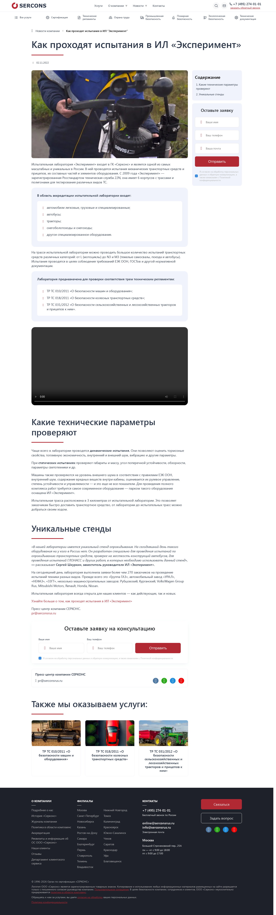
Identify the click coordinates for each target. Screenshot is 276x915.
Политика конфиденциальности (49, 902)
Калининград (112, 821)
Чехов (107, 838)
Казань (81, 827)
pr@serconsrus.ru (43, 613)
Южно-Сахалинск (115, 833)
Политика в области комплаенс (51, 827)
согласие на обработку (90, 897)
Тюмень (82, 861)
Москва (82, 810)
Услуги (98, 5)
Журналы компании (44, 821)
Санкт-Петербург (88, 816)
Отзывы (36, 854)
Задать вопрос (221, 818)
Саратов (109, 844)
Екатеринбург (86, 844)
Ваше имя (61, 645)
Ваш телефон (109, 645)
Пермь (81, 850)
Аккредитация (40, 833)
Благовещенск (113, 861)
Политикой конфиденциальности (156, 658)
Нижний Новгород (115, 810)
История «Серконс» (44, 816)
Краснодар (110, 850)
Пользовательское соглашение (112, 889)
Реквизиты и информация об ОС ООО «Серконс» (49, 840)
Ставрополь (84, 855)
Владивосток (85, 867)
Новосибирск (85, 821)
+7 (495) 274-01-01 (247, 4)
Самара (82, 838)
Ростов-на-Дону (87, 833)
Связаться (221, 804)
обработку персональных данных (74, 658)
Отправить (158, 648)
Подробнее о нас (42, 810)
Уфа (106, 855)
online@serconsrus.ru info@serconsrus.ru (158, 825)
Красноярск (111, 827)
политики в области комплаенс (68, 892)
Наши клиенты (40, 848)
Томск (107, 816)
